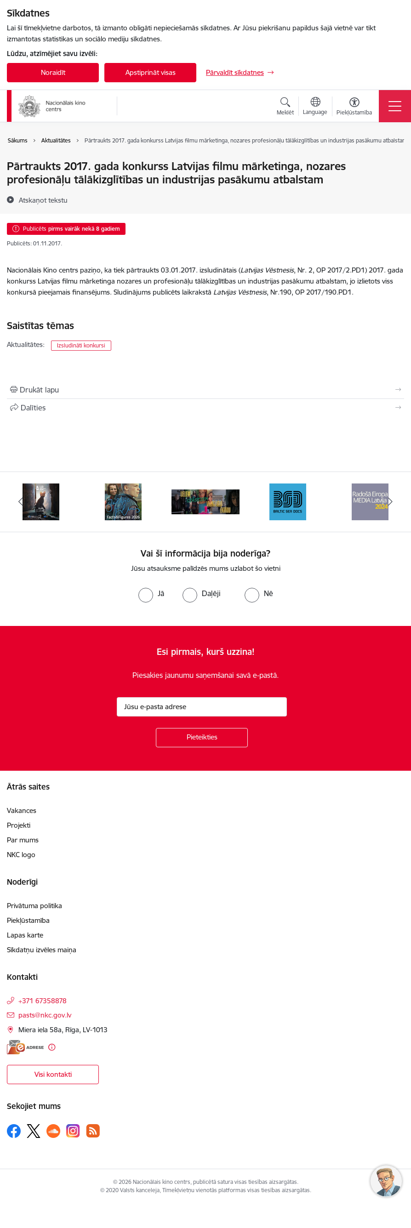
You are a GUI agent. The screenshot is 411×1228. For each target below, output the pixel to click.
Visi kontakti (53, 1074)
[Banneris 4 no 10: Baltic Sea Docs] (287, 501)
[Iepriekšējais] (20, 502)
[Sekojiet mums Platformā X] (33, 1131)
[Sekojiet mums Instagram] (73, 1130)
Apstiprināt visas (151, 72)
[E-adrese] (25, 1047)
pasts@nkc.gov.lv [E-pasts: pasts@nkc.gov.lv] (44, 1015)
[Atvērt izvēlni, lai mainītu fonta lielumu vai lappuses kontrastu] (354, 108)
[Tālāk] (390, 502)
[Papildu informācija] (51, 1047)
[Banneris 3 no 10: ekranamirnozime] (205, 501)
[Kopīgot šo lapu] (205, 407)
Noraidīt (53, 72)
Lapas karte (25, 935)
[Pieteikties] (202, 737)
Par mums (23, 840)
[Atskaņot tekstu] (43, 199)
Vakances (21, 810)
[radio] (151, 593)
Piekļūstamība (28, 920)
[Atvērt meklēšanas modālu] (285, 108)
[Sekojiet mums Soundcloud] (53, 1131)
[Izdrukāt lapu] (205, 389)
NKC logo (21, 854)
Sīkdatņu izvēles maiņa (41, 949)
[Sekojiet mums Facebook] (14, 1131)
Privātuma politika (34, 905)
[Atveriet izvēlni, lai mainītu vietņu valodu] (315, 107)
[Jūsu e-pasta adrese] (202, 706)
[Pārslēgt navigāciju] (395, 106)
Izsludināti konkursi (81, 345)
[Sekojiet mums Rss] (93, 1130)
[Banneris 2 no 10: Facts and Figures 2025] (123, 501)
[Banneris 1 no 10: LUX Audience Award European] (41, 501)
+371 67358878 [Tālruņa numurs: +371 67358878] (42, 1000)
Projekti (18, 825)
